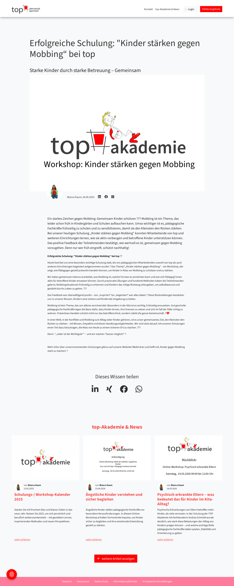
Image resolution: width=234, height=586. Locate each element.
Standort (67, 581)
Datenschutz (101, 581)
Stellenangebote (211, 9)
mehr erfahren (22, 539)
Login (189, 9)
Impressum (83, 581)
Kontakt (148, 9)
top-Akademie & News (167, 9)
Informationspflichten (125, 581)
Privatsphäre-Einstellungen (157, 581)
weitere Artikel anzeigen (116, 558)
